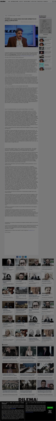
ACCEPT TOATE (50, 407)
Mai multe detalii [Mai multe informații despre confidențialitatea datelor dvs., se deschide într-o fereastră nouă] (13, 408)
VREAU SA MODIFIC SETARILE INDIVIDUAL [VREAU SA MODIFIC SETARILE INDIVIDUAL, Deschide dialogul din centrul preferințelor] (50, 411)
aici (4, 415)
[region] (28, 411)
